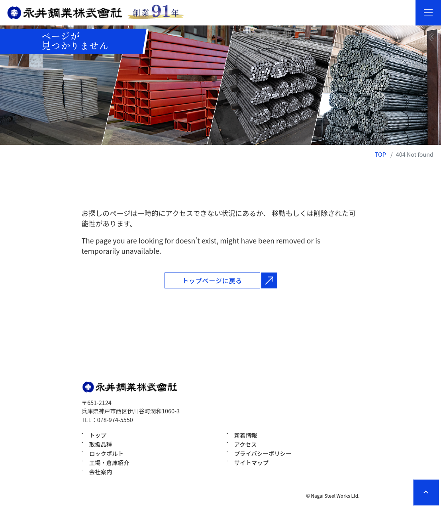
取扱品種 (100, 444)
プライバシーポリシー (263, 453)
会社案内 (100, 471)
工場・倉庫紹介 (109, 462)
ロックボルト (106, 453)
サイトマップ (251, 462)
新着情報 (245, 435)
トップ (97, 435)
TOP (380, 154)
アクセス (245, 444)
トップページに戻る (212, 280)
